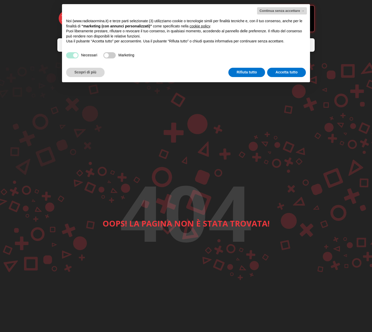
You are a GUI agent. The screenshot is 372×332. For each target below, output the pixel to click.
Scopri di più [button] (85, 72)
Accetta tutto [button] (286, 72)
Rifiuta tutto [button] (247, 72)
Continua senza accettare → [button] (282, 11)
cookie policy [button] (200, 26)
